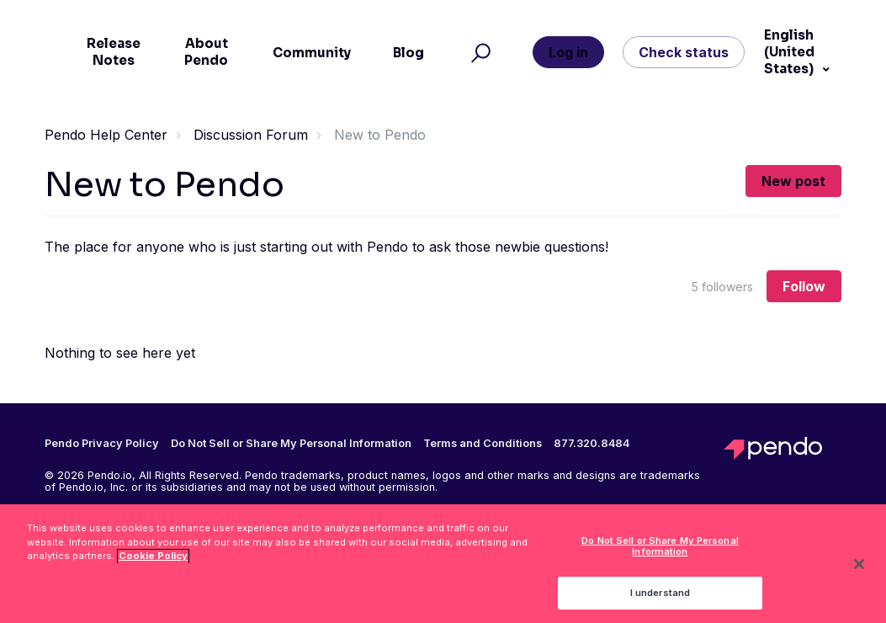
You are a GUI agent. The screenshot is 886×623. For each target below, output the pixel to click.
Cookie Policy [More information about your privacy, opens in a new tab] (153, 561)
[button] (478, 52)
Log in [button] (568, 52)
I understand (660, 598)
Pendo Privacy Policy (102, 444)
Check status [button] (684, 52)
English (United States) (790, 52)
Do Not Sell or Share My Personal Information (291, 443)
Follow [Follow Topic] (804, 286)
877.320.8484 (591, 444)
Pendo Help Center (106, 134)
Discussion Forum (251, 134)
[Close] (859, 569)
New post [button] (793, 181)
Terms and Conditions (482, 444)
